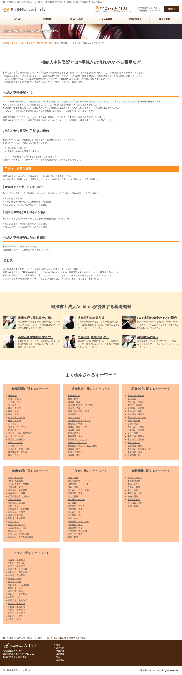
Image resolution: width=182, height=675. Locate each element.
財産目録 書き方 (16, 524)
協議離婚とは (14, 430)
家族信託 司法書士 (137, 408)
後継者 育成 (134, 487)
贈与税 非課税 (135, 405)
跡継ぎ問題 (133, 424)
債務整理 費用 (75, 509)
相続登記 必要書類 (17, 490)
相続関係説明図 (15, 481)
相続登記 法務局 (16, 512)
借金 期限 (73, 496)
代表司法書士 (135, 19)
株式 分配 (133, 484)
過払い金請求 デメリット (80, 481)
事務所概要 (164, 19)
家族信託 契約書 (136, 395)
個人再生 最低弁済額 (78, 490)
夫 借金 (72, 502)
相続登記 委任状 (16, 502)
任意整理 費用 (75, 493)
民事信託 (60, 651)
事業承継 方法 (135, 493)
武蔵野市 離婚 (15, 591)
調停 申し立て (75, 534)
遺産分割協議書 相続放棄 (80, 405)
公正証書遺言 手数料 (18, 484)
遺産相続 (60, 648)
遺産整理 (60, 654)
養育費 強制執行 (16, 439)
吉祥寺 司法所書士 (17, 575)
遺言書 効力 (74, 449)
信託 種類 (133, 433)
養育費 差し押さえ (17, 427)
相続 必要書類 (75, 452)
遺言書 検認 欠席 (77, 427)
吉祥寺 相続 (14, 581)
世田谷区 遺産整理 (17, 594)
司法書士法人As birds (13, 43)
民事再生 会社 (75, 524)
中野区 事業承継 (16, 606)
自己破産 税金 (75, 528)
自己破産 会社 (75, 515)
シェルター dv (15, 445)
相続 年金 (13, 506)
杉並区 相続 (14, 578)
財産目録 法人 (15, 531)
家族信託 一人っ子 (137, 417)
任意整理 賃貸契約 (77, 531)
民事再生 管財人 (76, 506)
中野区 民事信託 (16, 563)
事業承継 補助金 (136, 436)
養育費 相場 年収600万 (20, 433)
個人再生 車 (74, 512)
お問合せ (171, 9)
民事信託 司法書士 (137, 430)
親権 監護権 (14, 398)
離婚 (58, 645)
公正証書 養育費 (16, 417)
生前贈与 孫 (134, 455)
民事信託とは (134, 442)
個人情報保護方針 (11, 670)
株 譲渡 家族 (135, 502)
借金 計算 (73, 487)
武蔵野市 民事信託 (17, 600)
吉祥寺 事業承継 (16, 603)
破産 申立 (73, 518)
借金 (58, 657)
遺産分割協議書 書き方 (79, 420)
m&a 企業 (133, 506)
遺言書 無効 (74, 455)
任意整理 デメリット (78, 521)
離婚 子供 (13, 411)
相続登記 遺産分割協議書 (20, 537)
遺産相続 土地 (75, 414)
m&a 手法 (133, 496)
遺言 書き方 (74, 417)
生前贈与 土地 (135, 445)
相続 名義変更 (15, 477)
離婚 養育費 (14, 408)
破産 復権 (73, 537)
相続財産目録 (74, 395)
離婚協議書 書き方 (17, 452)
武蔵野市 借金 (15, 588)
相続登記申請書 (15, 515)
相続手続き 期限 (16, 493)
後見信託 (132, 398)
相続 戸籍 (13, 521)
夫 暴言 (12, 424)
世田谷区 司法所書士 (18, 585)
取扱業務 (47, 19)
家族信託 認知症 (136, 439)
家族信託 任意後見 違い (140, 449)
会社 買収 (133, 490)
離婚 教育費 (14, 420)
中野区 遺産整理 (16, 610)
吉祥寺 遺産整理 (16, 566)
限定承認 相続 (75, 436)
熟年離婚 (12, 395)
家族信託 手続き (136, 402)
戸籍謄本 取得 (15, 487)
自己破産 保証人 (76, 499)
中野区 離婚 (14, 619)
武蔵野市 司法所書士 (18, 569)
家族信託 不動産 (136, 427)
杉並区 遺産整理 (16, 559)
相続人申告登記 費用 (78, 411)
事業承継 (60, 660)
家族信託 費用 (135, 411)
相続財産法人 (74, 433)
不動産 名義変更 (16, 518)
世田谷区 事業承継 (17, 572)
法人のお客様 (106, 19)
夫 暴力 (12, 405)
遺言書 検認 (74, 430)
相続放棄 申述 (75, 424)
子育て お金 (14, 402)
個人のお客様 (76, 19)
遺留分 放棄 (74, 408)
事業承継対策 (134, 481)
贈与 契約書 (134, 420)
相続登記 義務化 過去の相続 (82, 445)
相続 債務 (73, 398)
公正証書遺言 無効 (17, 528)
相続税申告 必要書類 (18, 509)
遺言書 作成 (74, 402)
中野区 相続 (14, 597)
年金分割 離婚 (15, 436)
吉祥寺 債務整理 (16, 613)
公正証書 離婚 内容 (18, 449)
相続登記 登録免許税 (18, 534)
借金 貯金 (73, 477)
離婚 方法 (13, 455)
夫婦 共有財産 (15, 442)
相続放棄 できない (77, 439)
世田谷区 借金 (15, 616)
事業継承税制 (134, 499)
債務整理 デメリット (78, 484)
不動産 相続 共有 (77, 442)
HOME (17, 19)
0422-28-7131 (114, 8)
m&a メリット (135, 477)
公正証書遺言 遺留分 (18, 496)
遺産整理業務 (14, 499)
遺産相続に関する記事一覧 (38, 43)
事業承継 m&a (135, 452)
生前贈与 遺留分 (136, 414)
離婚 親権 (13, 414)
